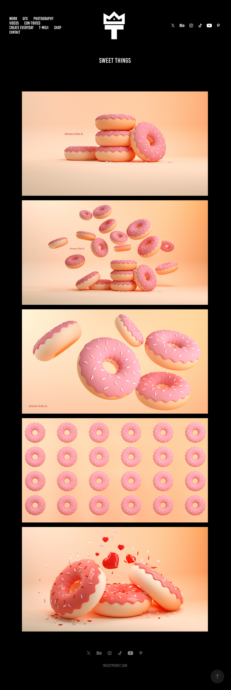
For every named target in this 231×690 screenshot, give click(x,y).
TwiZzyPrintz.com (115, 665)
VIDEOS (14, 23)
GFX (25, 18)
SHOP (57, 27)
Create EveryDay (21, 27)
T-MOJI (43, 27)
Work (13, 18)
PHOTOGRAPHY (43, 18)
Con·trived (32, 23)
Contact (14, 32)
